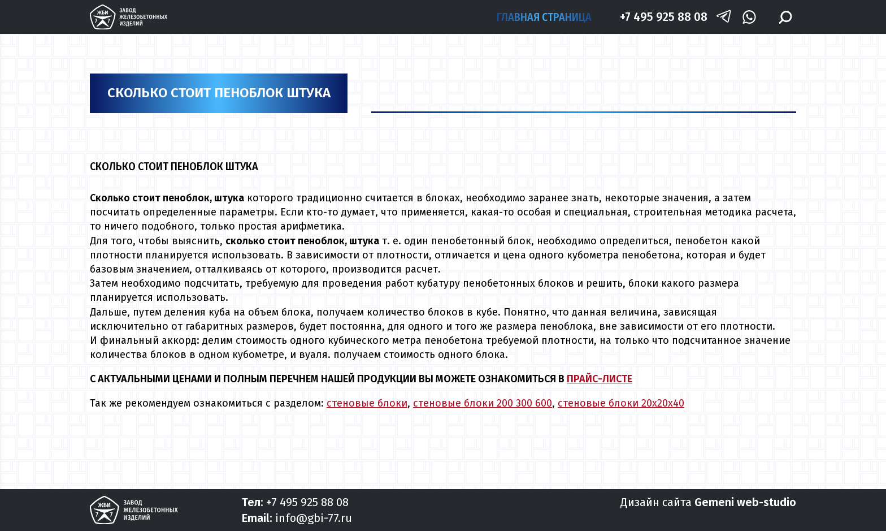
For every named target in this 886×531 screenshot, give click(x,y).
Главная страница (544, 17)
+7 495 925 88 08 (663, 16)
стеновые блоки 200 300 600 (482, 403)
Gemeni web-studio (745, 502)
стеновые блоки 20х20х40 (621, 403)
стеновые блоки (367, 403)
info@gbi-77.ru (313, 518)
